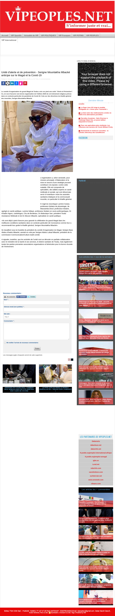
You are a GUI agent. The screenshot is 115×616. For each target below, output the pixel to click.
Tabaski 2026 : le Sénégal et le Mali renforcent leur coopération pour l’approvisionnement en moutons (95, 287)
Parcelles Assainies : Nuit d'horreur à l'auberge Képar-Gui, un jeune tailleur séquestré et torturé (93, 123)
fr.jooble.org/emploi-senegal (96, 457)
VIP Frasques (64, 36)
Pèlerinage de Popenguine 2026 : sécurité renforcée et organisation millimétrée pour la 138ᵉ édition (95, 303)
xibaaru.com (96, 484)
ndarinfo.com (96, 468)
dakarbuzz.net (95, 445)
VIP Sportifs (16, 36)
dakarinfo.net (96, 449)
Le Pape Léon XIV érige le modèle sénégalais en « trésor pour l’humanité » (55, 389)
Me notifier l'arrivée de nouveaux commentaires (22, 343)
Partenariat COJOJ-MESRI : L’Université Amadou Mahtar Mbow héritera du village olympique (94, 352)
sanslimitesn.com (96, 472)
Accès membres (34, 612)
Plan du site (44, 612)
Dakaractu (96, 441)
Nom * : (6, 299)
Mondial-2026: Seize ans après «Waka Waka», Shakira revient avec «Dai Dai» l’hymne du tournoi (95, 401)
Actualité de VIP (31, 36)
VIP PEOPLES (92, 36)
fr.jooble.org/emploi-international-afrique (96, 453)
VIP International (9, 40)
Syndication (54, 612)
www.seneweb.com (95, 480)
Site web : (7, 314)
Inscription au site (64, 612)
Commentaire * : (9, 321)
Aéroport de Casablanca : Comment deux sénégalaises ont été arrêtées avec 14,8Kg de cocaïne (19, 389)
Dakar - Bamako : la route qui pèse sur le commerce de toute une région (94, 321)
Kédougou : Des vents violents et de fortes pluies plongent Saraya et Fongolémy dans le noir (95, 384)
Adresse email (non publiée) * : (14, 307)
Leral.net (95, 464)
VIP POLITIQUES (48, 36)
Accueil (5, 36)
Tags (73, 612)
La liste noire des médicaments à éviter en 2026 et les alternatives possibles (95, 117)
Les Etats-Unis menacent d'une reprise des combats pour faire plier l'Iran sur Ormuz (94, 337)
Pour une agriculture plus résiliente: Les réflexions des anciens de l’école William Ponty (96, 129)
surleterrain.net (96, 476)
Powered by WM (81, 612)
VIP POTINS (78, 36)
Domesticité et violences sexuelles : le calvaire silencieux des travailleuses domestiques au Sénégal (93, 601)
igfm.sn (96, 460)
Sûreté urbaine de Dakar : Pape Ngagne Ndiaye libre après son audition (93, 272)
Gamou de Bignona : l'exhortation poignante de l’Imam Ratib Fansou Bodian (95, 586)
